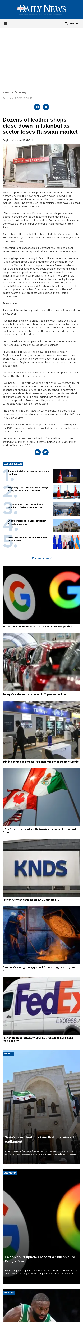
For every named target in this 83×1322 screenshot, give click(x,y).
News (6, 92)
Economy (20, 92)
